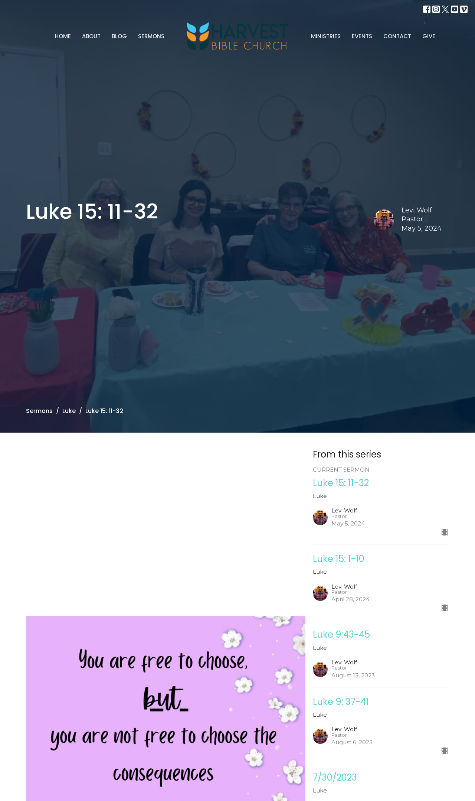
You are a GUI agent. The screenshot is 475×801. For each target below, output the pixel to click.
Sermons (151, 36)
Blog (119, 36)
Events (362, 36)
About (91, 36)
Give (428, 36)
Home (63, 36)
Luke (69, 411)
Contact (397, 36)
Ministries (326, 36)
